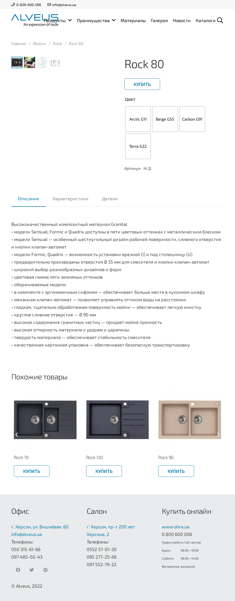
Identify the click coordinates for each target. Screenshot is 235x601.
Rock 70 (21, 457)
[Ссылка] (34, 20)
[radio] (138, 119)
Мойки (39, 43)
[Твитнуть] (31, 569)
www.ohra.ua (176, 526)
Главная (18, 43)
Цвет (130, 99)
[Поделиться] (18, 569)
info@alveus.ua (26, 534)
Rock (57, 43)
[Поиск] (220, 20)
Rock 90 (165, 457)
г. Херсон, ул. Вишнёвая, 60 (40, 526)
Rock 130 (94, 457)
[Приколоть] (45, 569)
